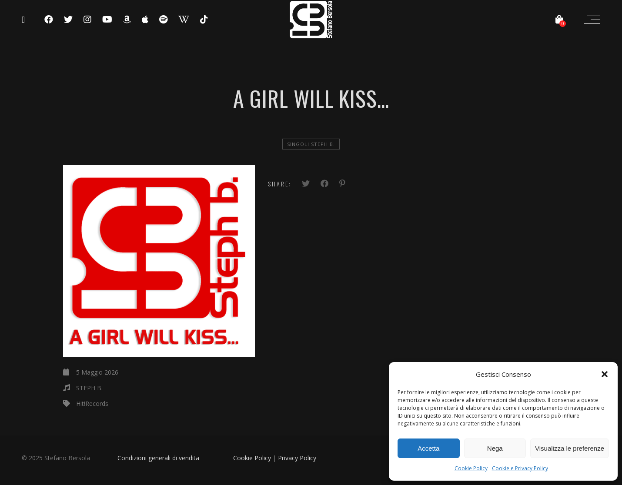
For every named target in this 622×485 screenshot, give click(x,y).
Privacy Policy (297, 458)
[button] (604, 374)
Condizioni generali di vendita (158, 458)
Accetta (428, 448)
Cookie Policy (471, 468)
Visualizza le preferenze (569, 448)
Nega (495, 448)
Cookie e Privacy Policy (520, 468)
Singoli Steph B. (311, 144)
